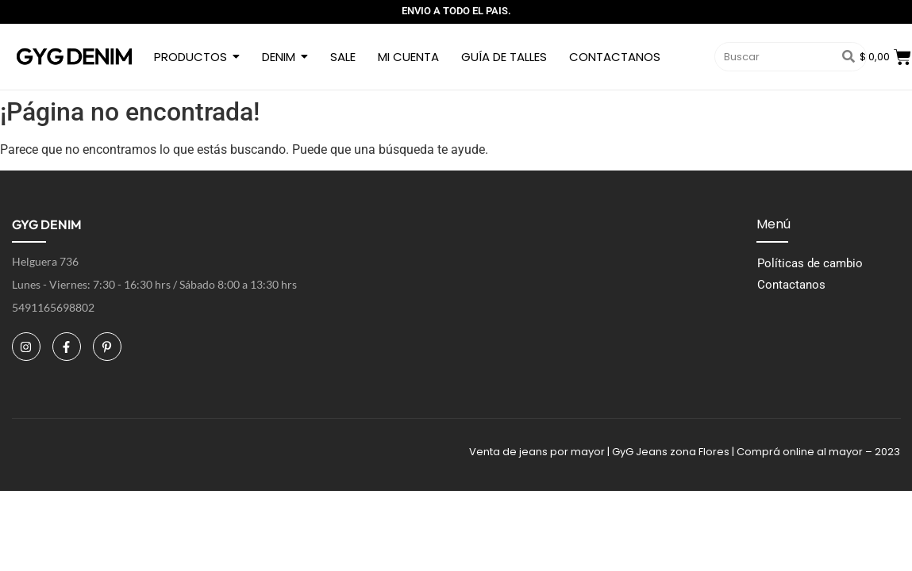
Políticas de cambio (810, 263)
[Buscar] (774, 57)
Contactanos (791, 285)
